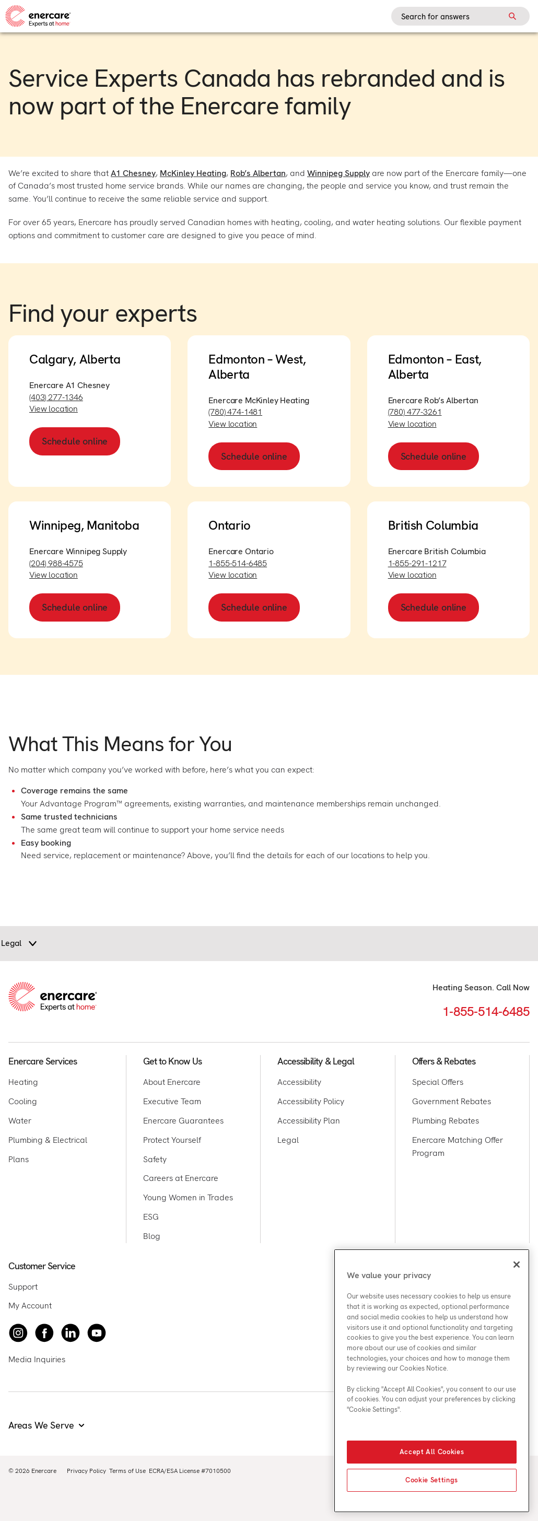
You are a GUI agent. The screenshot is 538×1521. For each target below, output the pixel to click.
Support (23, 1286)
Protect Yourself (172, 1139)
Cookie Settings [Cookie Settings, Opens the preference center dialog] (431, 1480)
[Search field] (460, 16)
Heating (23, 1082)
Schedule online (75, 441)
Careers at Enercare (180, 1178)
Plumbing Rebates (445, 1120)
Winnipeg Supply (338, 173)
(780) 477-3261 (415, 411)
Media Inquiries (36, 1359)
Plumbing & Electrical (47, 1139)
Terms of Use (127, 1471)
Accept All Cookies (432, 1451)
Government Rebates (451, 1101)
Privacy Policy (86, 1471)
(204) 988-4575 (56, 563)
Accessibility (299, 1082)
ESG (151, 1216)
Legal (288, 1139)
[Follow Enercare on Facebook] (44, 1333)
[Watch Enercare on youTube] (97, 1333)
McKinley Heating (193, 173)
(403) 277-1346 (56, 397)
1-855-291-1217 (417, 563)
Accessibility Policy (310, 1101)
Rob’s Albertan (258, 173)
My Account (30, 1305)
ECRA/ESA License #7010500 (190, 1471)
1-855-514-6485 (237, 563)
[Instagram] (18, 1333)
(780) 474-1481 (235, 411)
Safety (155, 1159)
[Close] (516, 1264)
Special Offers (437, 1082)
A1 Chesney (133, 173)
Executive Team (172, 1101)
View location (53, 408)
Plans (18, 1159)
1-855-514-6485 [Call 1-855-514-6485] (486, 1011)
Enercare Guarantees (183, 1120)
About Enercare (172, 1082)
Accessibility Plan (308, 1120)
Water (19, 1120)
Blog (151, 1236)
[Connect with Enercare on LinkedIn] (70, 1333)
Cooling (22, 1101)
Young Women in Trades (188, 1197)
